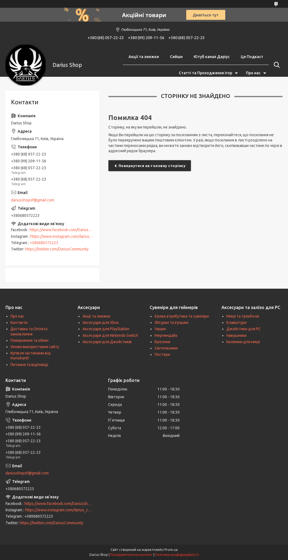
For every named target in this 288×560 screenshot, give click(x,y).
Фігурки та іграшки (171, 322)
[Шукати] (275, 65)
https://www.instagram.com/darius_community (70, 236)
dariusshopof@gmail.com (32, 200)
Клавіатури (236, 322)
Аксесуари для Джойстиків (107, 342)
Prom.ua (171, 549)
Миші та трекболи (242, 316)
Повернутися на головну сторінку (152, 166)
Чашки (160, 329)
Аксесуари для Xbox (101, 322)
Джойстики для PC (243, 329)
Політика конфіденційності (177, 554)
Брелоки (162, 342)
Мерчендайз (166, 335)
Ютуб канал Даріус (212, 56)
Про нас (253, 73)
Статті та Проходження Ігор (205, 73)
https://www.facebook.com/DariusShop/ (64, 230)
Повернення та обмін (29, 340)
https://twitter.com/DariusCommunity (57, 249)
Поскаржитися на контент (131, 554)
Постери (162, 354)
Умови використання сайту (34, 347)
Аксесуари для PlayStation (106, 329)
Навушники (236, 335)
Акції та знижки (143, 56)
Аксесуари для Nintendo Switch (110, 335)
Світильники (166, 348)
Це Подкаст (252, 56)
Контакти (19, 322)
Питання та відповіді (29, 364)
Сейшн (176, 56)
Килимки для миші (243, 342)
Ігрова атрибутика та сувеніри (182, 316)
